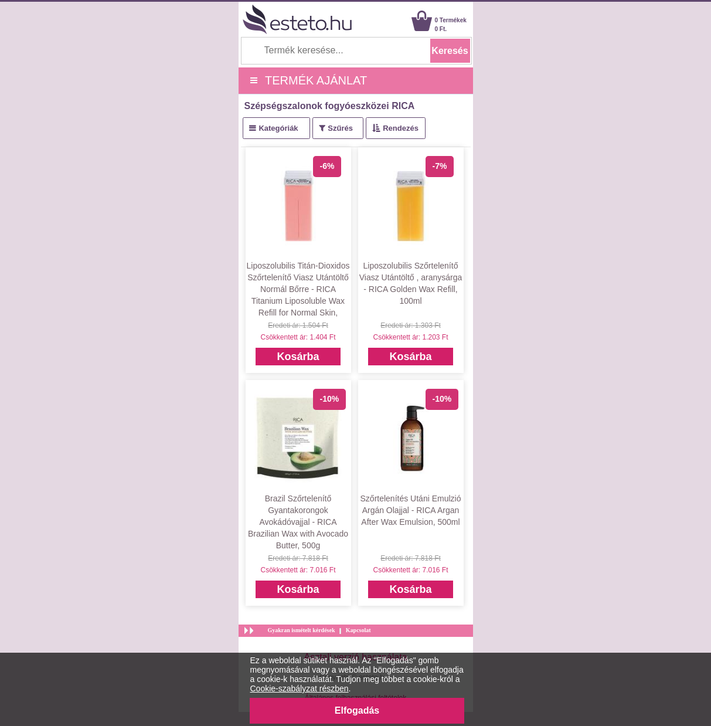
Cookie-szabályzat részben (299, 688)
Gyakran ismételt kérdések (301, 630)
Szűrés (340, 128)
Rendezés (401, 128)
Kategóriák (278, 128)
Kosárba (298, 356)
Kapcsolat (358, 630)
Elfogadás (357, 710)
